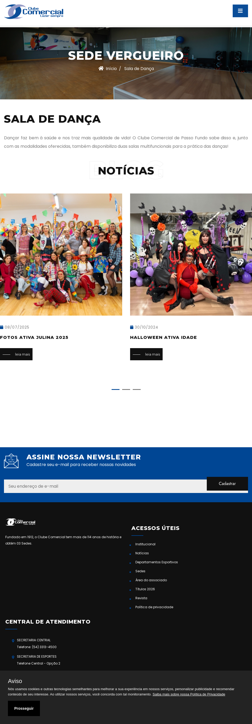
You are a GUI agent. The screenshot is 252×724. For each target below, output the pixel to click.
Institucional (145, 544)
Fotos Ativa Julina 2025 (34, 337)
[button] (116, 389)
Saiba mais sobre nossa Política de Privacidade (189, 694)
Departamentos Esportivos (156, 562)
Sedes (140, 571)
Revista (141, 598)
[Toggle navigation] (240, 8)
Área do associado (151, 580)
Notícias (142, 553)
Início (107, 69)
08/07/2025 (14, 327)
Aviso (15, 681)
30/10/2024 (144, 327)
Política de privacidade (154, 607)
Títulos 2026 (145, 589)
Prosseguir (24, 708)
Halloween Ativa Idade (163, 337)
